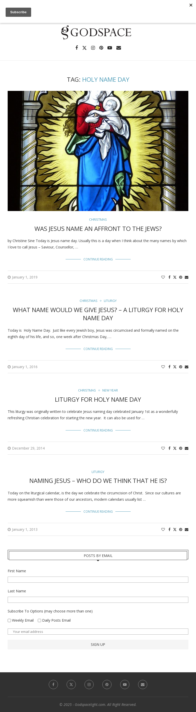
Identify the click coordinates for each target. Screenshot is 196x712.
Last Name (17, 591)
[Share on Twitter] (175, 277)
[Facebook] (76, 48)
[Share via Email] (186, 277)
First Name (17, 570)
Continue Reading (98, 259)
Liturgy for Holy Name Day (98, 399)
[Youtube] (109, 48)
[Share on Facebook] (169, 277)
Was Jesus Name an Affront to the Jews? (98, 228)
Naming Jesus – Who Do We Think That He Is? (98, 480)
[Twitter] (84, 48)
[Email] (118, 48)
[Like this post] (163, 277)
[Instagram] (93, 48)
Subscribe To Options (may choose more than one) (50, 611)
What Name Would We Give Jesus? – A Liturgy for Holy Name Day (98, 313)
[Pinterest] (101, 48)
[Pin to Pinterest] (180, 277)
